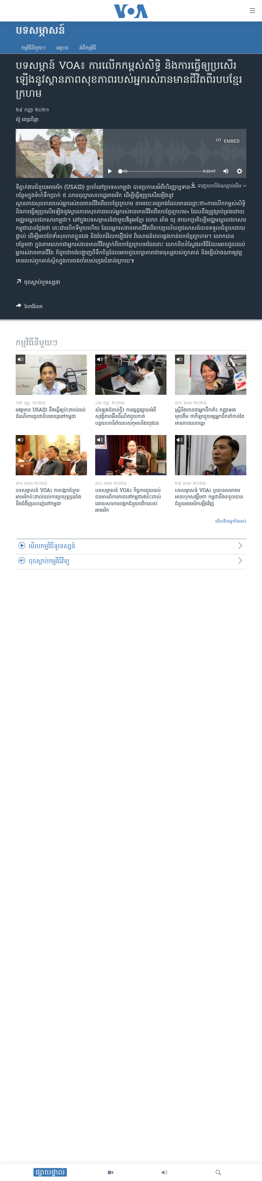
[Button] (29, 307)
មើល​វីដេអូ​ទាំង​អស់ (230, 521)
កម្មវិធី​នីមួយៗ (33, 48)
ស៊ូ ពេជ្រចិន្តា (27, 119)
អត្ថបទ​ (62, 48)
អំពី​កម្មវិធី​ (87, 48)
